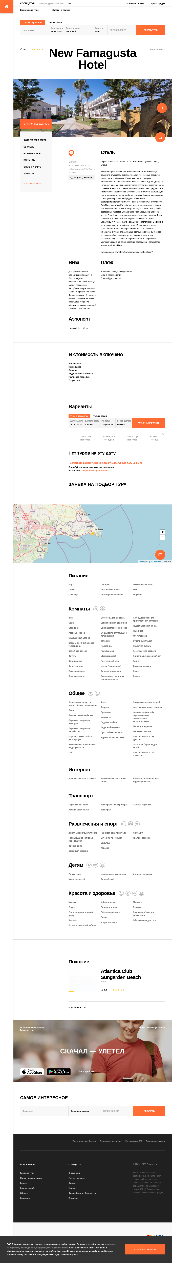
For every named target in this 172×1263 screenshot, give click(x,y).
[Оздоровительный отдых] (134, 893)
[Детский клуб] (95, 865)
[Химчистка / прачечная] (90, 693)
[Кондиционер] (95, 608)
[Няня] (89, 865)
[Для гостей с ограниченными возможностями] (97, 693)
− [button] (162, 537)
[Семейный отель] (102, 865)
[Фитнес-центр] (123, 823)
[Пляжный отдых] (71, 153)
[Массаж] (121, 893)
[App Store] (32, 1071)
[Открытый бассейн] (130, 823)
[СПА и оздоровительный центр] (141, 893)
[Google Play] (59, 1071)
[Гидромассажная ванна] (102, 608)
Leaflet (142, 562)
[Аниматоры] (137, 823)
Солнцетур (27, 3)
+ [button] (162, 532)
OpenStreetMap (154, 562)
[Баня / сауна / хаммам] (128, 893)
